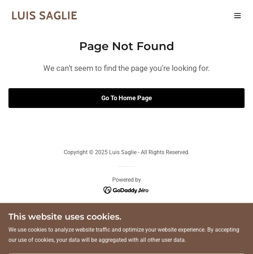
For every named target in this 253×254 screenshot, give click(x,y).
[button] (237, 15)
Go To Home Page (126, 98)
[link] (91, 17)
